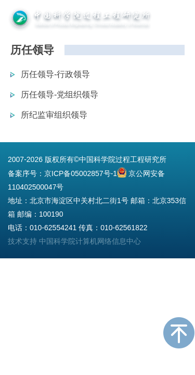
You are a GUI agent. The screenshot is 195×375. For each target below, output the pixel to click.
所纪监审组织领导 (54, 114)
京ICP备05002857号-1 (80, 173)
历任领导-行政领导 (55, 74)
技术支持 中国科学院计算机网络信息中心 (74, 241)
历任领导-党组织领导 (59, 94)
